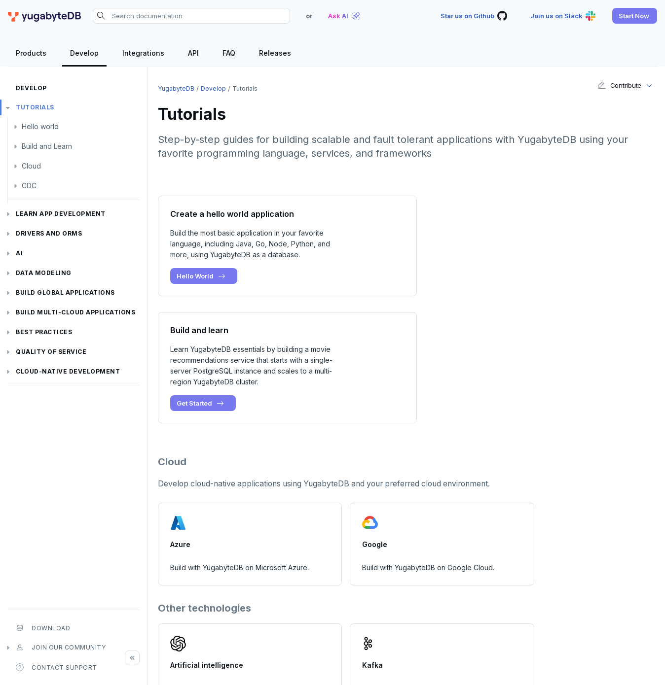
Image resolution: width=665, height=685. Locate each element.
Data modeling (44, 272)
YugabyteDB (176, 88)
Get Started (457, 287)
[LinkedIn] (631, 649)
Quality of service (51, 351)
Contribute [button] (619, 85)
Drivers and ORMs (49, 233)
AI (19, 253)
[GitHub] (596, 649)
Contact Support (56, 667)
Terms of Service (506, 673)
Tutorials (35, 107)
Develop (31, 88)
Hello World (202, 276)
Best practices (44, 332)
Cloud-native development (68, 371)
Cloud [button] (31, 166)
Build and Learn (47, 146)
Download (43, 628)
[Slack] (579, 649)
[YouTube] (649, 649)
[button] (634, 16)
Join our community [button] (61, 647)
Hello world (40, 126)
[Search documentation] (191, 16)
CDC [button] (29, 185)
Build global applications (65, 292)
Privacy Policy (449, 673)
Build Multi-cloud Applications (75, 312)
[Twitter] (614, 649)
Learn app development (61, 213)
